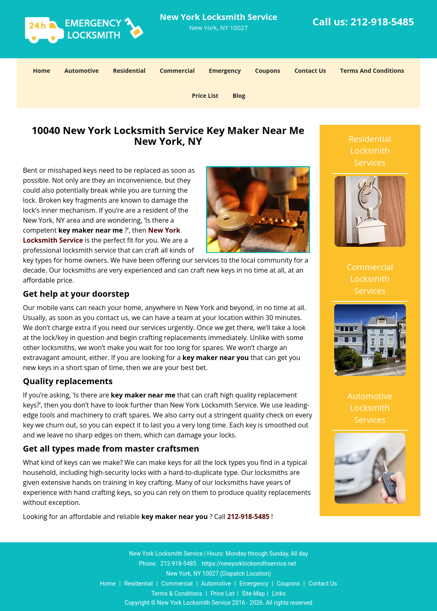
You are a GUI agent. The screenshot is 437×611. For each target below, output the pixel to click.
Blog (239, 95)
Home (41, 71)
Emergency (225, 71)
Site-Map (253, 593)
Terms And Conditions (372, 71)
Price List (205, 95)
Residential (129, 71)
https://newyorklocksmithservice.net (249, 563)
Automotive (82, 71)
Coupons (267, 71)
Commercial (177, 71)
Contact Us (310, 71)
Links (279, 593)
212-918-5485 (382, 21)
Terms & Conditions (176, 593)
